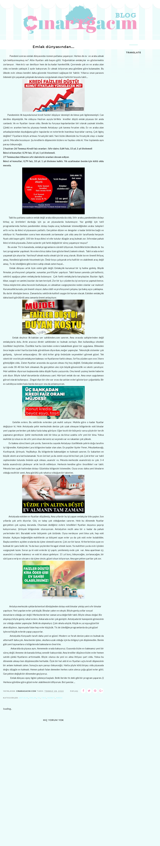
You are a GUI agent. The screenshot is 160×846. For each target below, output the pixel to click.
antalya (23, 698)
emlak (33, 698)
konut (51, 698)
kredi (59, 698)
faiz (44, 698)
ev (39, 698)
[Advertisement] (53, 823)
